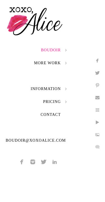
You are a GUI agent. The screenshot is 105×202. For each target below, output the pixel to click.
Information (46, 89)
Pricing (52, 102)
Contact (51, 115)
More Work (47, 63)
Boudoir (51, 50)
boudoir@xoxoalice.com (36, 140)
